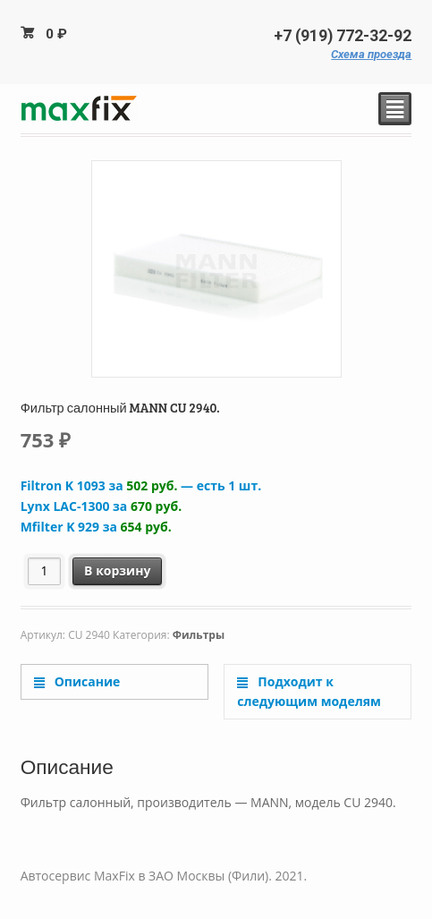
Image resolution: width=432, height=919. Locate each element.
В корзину (117, 570)
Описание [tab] (85, 681)
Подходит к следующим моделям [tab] (309, 692)
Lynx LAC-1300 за (101, 506)
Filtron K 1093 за (141, 485)
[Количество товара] (44, 571)
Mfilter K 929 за (96, 526)
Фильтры (198, 634)
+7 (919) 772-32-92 (342, 36)
